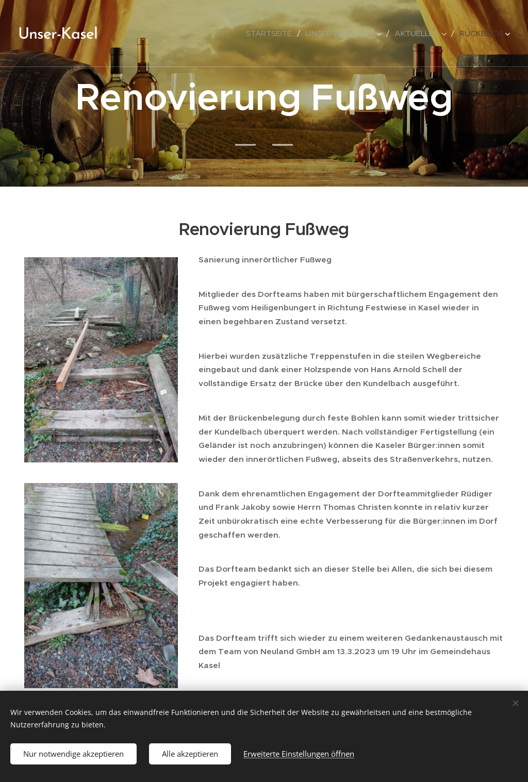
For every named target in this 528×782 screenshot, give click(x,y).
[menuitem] (271, 33)
